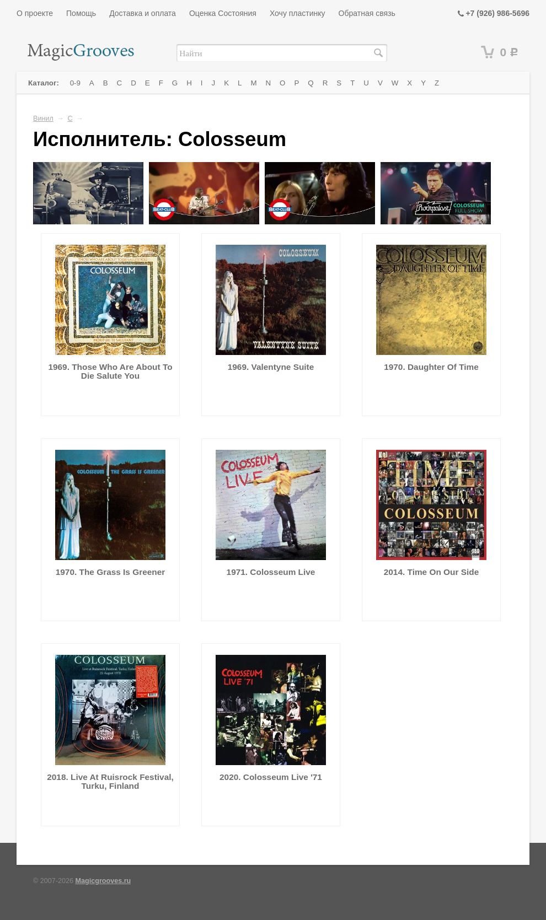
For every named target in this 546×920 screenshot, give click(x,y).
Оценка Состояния (222, 13)
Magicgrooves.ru (103, 881)
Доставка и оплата (142, 13)
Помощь (81, 13)
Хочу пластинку (297, 13)
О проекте (35, 13)
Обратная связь (367, 13)
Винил (43, 118)
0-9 (75, 83)
